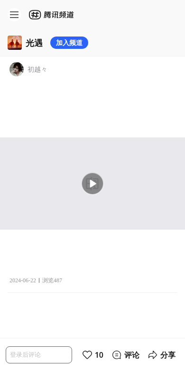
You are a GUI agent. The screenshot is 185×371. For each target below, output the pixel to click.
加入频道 (69, 42)
